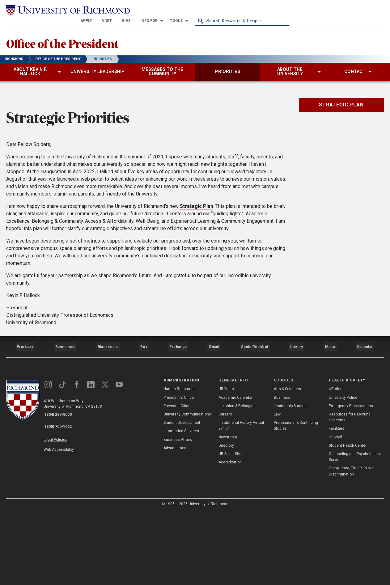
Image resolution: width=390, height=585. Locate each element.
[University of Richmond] (53, 10)
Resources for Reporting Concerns (350, 490)
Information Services (181, 504)
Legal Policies (61, 507)
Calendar (364, 423)
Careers (225, 487)
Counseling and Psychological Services (355, 530)
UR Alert (336, 462)
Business (282, 470)
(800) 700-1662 (62, 496)
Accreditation (230, 535)
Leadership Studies (290, 479)
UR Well (335, 510)
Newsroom (227, 510)
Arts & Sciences (287, 462)
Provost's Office (176, 479)
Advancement (175, 521)
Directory (226, 519)
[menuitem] (181, 10)
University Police (343, 470)
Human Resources (179, 462)
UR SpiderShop (230, 527)
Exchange (178, 423)
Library (295, 423)
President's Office (178, 470)
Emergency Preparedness (351, 479)
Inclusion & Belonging (237, 479)
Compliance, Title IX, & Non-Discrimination (352, 544)
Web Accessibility (64, 515)
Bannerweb (65, 423)
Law (277, 487)
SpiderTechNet (255, 423)
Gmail (214, 423)
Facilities (336, 502)
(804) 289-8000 (62, 488)
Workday (25, 423)
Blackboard (107, 423)
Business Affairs (177, 512)
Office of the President (76, 34)
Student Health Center (348, 519)
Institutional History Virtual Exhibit (241, 499)
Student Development (181, 496)
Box (143, 423)
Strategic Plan (196, 285)
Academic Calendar (235, 470)
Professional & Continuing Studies (296, 499)
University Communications (187, 487)
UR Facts (226, 462)
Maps (329, 423)
